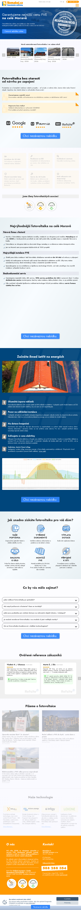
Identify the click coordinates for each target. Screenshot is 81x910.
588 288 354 (73, 2)
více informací (30, 903)
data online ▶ (44, 2)
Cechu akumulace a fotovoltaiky (18, 871)
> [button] (77, 55)
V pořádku (67, 899)
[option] (13, 53)
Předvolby (67, 903)
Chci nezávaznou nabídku (19, 136)
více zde (42, 457)
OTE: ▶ (62, 2)
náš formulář (63, 875)
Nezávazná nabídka (40, 907)
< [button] (3, 55)
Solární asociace (19, 871)
